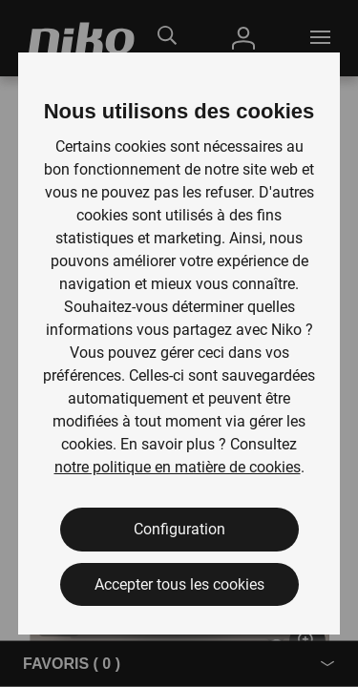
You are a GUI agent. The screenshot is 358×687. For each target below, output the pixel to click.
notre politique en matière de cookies (177, 467)
